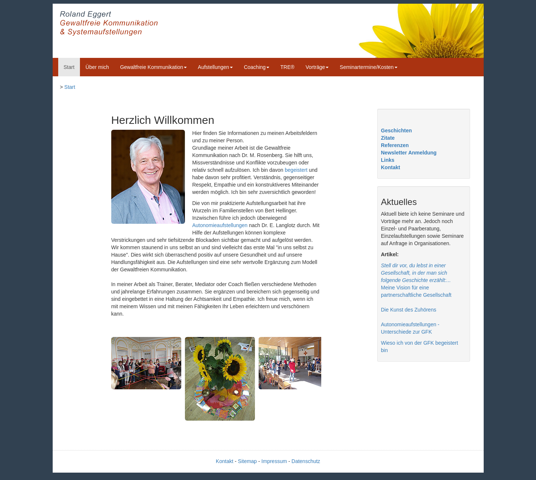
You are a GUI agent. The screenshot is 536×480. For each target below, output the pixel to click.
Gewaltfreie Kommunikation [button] (153, 67)
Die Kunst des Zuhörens (408, 310)
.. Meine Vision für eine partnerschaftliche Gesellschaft (416, 280)
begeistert (296, 170)
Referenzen (395, 145)
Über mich (97, 67)
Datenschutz (305, 461)
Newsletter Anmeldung (409, 153)
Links (388, 160)
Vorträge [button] (317, 67)
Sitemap (247, 461)
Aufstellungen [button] (215, 67)
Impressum (274, 461)
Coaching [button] (256, 67)
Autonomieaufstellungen (220, 225)
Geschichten (396, 130)
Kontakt (390, 167)
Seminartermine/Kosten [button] (368, 67)
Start (69, 67)
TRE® (287, 67)
